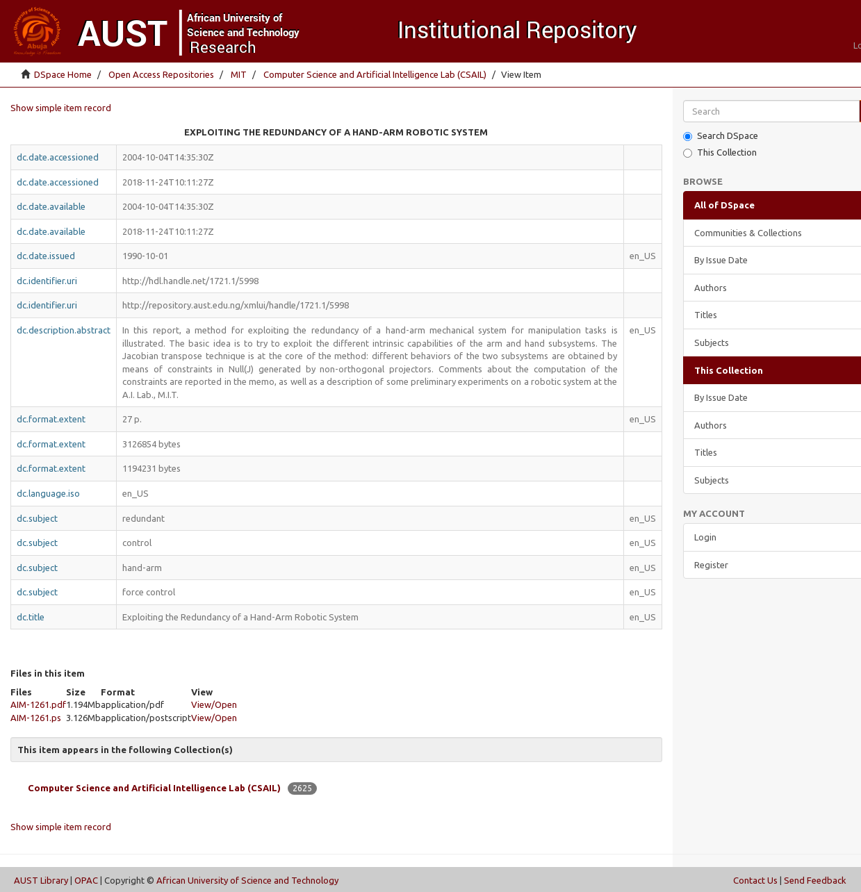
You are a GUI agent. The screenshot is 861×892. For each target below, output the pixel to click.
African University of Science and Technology (247, 880)
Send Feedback (815, 880)
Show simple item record (60, 108)
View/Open (214, 704)
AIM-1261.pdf (38, 704)
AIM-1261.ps (35, 717)
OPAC (86, 880)
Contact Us (755, 880)
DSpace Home (63, 74)
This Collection (720, 152)
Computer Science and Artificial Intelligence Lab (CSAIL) (374, 74)
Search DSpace (720, 136)
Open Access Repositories (161, 74)
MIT (239, 74)
